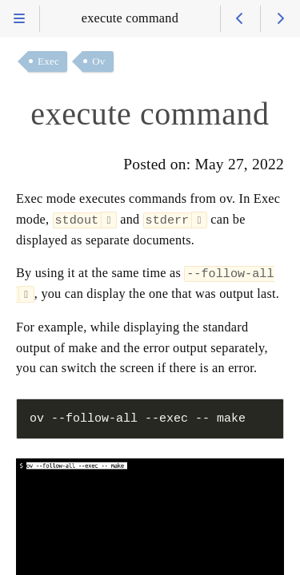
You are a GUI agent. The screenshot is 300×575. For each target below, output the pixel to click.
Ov (98, 61)
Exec (48, 61)
